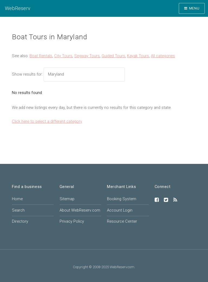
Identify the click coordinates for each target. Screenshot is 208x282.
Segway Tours (87, 55)
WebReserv (17, 8)
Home (17, 198)
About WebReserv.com (80, 210)
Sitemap (67, 198)
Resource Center (122, 221)
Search (18, 210)
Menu (194, 8)
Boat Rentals (41, 55)
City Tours (63, 55)
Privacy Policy (72, 221)
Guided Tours (113, 55)
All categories (163, 55)
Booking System (121, 198)
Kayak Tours (138, 55)
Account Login (119, 210)
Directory (20, 221)
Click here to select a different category (47, 121)
